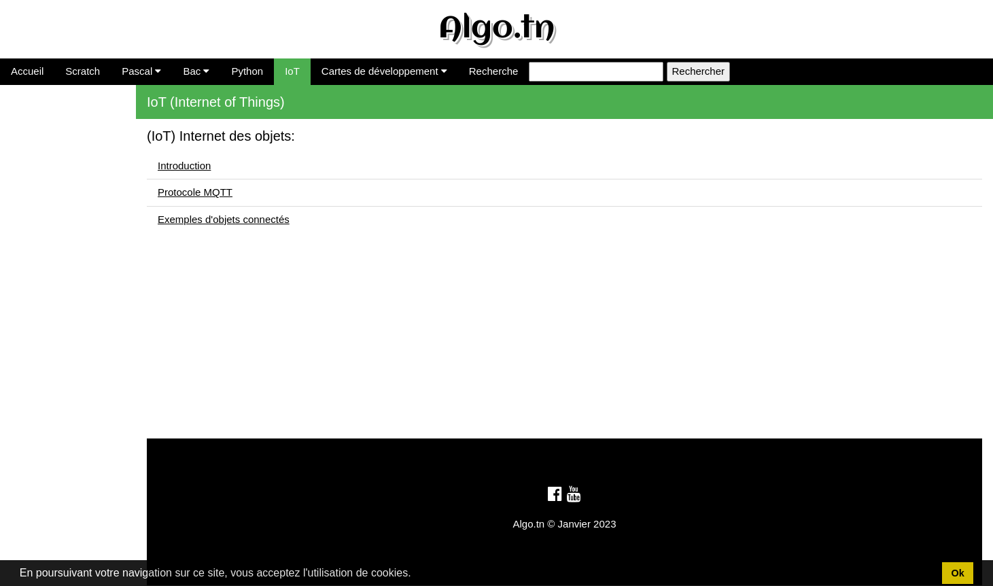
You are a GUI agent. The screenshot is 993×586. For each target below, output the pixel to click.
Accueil (27, 71)
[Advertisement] (565, 343)
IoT (292, 71)
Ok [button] (957, 573)
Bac (196, 71)
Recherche (494, 71)
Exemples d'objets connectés (224, 219)
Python (247, 71)
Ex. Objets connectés (53, 170)
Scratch (82, 71)
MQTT (20, 149)
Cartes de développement (384, 71)
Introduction (31, 129)
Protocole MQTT (195, 192)
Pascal (141, 71)
